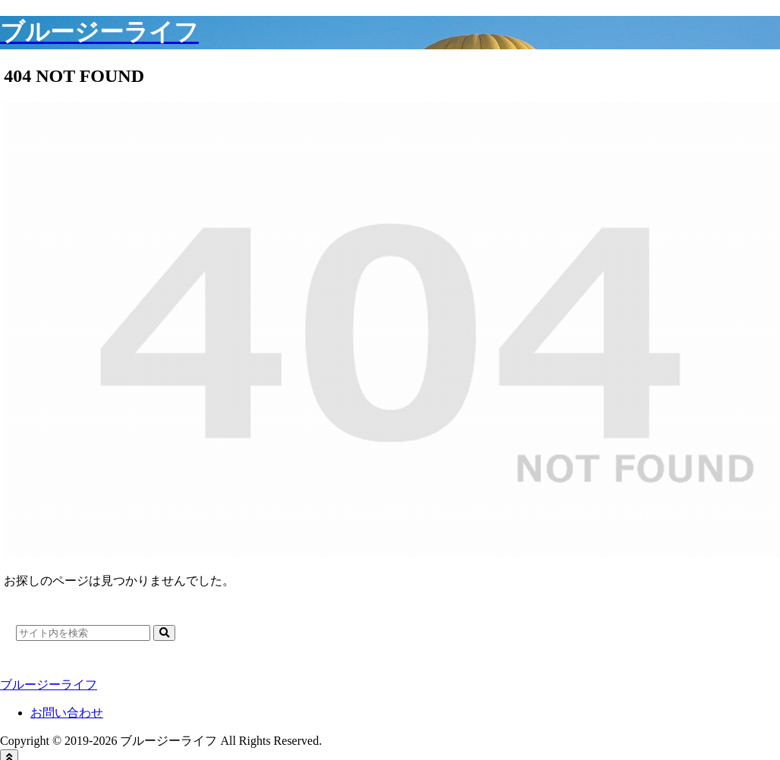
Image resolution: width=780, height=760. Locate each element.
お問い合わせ (66, 712)
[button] (164, 633)
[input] (83, 633)
